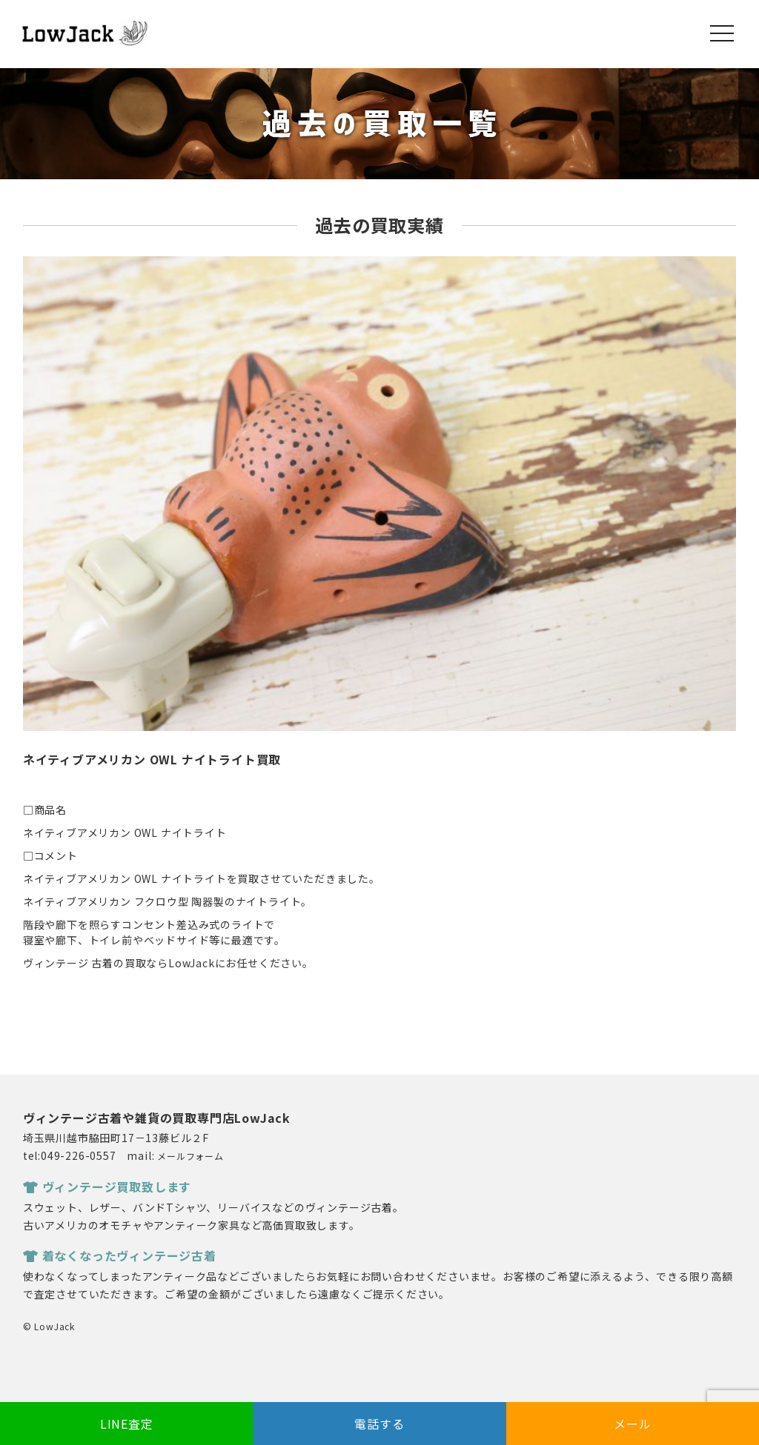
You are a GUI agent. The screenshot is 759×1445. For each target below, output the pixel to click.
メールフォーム (190, 1155)
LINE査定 (126, 1423)
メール (632, 1423)
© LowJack (49, 1326)
